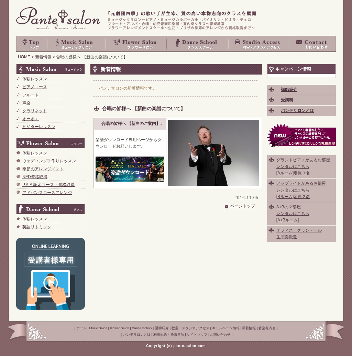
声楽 (26, 103)
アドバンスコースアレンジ (47, 192)
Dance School (198, 44)
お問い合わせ (313, 44)
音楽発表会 (267, 328)
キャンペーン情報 (226, 328)
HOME (24, 57)
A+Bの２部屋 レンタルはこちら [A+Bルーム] (292, 213)
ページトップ (242, 206)
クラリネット (34, 110)
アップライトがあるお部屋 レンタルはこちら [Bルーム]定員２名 (301, 190)
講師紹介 (162, 328)
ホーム (81, 328)
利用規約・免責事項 (168, 334)
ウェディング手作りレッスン (49, 161)
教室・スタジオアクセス (259, 44)
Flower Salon (136, 44)
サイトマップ (197, 334)
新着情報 (43, 57)
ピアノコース (34, 86)
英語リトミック (36, 227)
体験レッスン (34, 79)
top (31, 44)
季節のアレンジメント (43, 168)
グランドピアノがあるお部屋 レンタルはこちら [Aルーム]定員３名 (303, 166)
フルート (30, 95)
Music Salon (76, 44)
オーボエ (30, 118)
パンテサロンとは (137, 334)
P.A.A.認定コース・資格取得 (48, 184)
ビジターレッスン (38, 126)
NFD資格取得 (34, 176)
